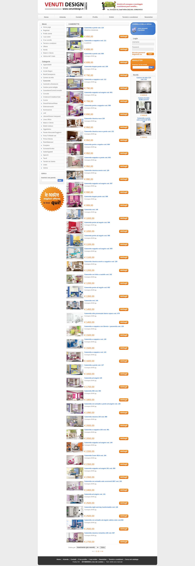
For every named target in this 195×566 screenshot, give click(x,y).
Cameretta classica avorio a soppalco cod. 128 (100, 261)
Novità (45, 50)
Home (46, 17)
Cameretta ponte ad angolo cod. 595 (97, 236)
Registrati (46, 30)
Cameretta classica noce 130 (94, 118)
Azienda (62, 17)
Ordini (111, 17)
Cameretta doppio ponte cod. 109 (96, 66)
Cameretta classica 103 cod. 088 (95, 417)
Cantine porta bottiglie (50, 87)
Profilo (95, 17)
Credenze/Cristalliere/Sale (51, 97)
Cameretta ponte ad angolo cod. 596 (97, 222)
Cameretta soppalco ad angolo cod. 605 (98, 249)
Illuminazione (47, 110)
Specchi (46, 155)
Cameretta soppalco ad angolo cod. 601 (98, 92)
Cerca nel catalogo (131, 559)
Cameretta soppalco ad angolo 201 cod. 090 (99, 468)
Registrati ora (137, 54)
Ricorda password (138, 53)
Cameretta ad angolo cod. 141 (94, 494)
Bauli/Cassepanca (49, 74)
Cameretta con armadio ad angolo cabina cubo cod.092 (103, 520)
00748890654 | (87, 562)
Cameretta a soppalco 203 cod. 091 (96, 430)
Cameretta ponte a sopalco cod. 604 (97, 144)
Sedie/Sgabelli (48, 152)
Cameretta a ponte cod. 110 (94, 28)
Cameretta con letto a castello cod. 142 (98, 274)
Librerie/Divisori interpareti (51, 116)
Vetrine (45, 168)
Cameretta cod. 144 (91, 300)
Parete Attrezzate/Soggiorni (52, 132)
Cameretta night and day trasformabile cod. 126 (101, 507)
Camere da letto (48, 77)
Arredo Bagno (47, 71)
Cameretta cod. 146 (91, 209)
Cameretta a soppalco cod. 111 (95, 40)
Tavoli (45, 158)
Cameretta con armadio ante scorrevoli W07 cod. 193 (103, 481)
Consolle (46, 94)
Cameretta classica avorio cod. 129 (96, 170)
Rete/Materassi (48, 142)
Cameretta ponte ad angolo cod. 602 (97, 287)
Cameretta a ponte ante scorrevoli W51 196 (144, 120)
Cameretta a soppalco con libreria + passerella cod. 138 (104, 326)
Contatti (79, 17)
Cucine (45, 100)
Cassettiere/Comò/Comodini (52, 90)
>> (102, 551)
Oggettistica (47, 129)
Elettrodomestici (48, 107)
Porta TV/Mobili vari (49, 136)
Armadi (45, 68)
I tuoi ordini (46, 37)
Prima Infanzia (48, 139)
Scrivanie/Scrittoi (48, 148)
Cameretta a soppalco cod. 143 (95, 352)
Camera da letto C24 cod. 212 (144, 78)
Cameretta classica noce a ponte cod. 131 (99, 131)
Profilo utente (47, 34)
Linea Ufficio (47, 119)
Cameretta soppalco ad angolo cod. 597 (98, 183)
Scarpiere (46, 145)
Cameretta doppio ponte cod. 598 (96, 196)
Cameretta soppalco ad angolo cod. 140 (98, 442)
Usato (45, 165)
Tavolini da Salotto (49, 161)
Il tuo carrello (47, 40)
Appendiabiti (47, 65)
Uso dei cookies (97, 562)
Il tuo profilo (82, 559)
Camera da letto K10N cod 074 (143, 99)
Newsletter (149, 17)
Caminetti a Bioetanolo (50, 84)
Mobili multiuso (48, 126)
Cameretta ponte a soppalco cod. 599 (97, 105)
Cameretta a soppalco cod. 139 (95, 339)
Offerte (45, 46)
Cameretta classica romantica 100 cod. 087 (99, 533)
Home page (47, 27)
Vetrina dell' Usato (49, 56)
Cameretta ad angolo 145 (93, 378)
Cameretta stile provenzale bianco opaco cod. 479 (102, 313)
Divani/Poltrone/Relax (50, 103)
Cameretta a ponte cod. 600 (94, 54)
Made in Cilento (48, 53)
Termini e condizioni (130, 17)
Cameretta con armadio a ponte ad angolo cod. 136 (102, 404)
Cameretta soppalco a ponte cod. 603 (97, 157)
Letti (44, 113)
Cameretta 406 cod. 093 (92, 391)
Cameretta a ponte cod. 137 (94, 365)
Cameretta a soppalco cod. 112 (95, 79)
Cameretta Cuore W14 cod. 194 (95, 455)
